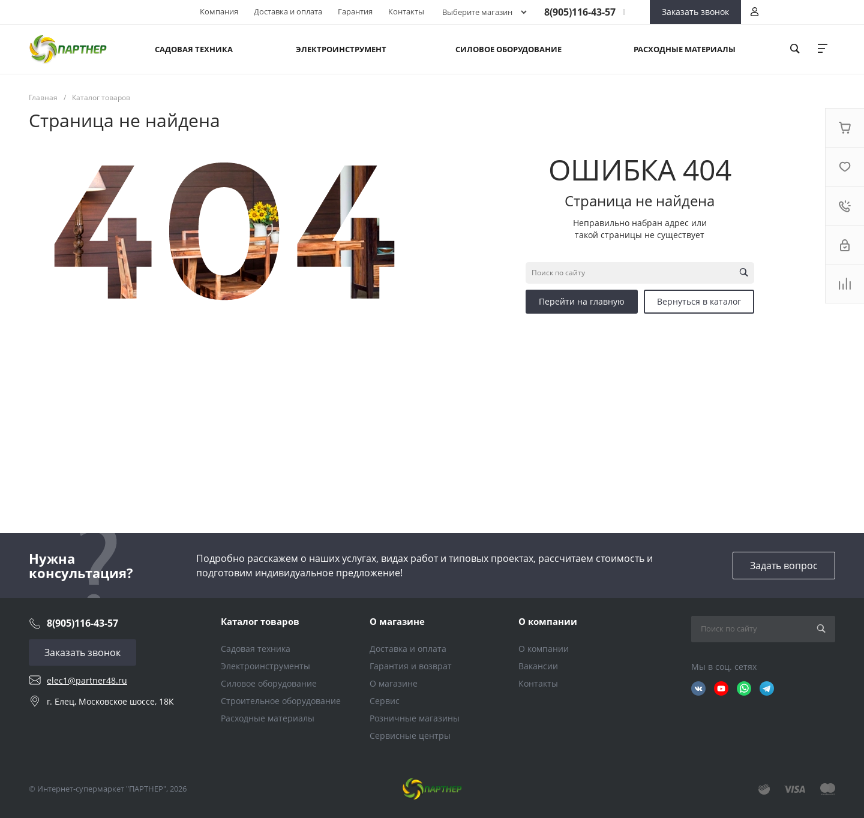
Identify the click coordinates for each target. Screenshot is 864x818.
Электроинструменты (265, 666)
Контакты (406, 11)
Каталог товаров (260, 621)
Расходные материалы (267, 718)
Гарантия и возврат (411, 666)
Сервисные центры (410, 735)
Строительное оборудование (281, 700)
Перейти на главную (582, 301)
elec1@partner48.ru (87, 680)
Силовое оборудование (269, 683)
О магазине (397, 621)
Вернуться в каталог (699, 301)
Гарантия (355, 11)
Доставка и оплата (288, 11)
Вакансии (538, 666)
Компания (219, 11)
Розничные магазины (415, 718)
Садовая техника (255, 648)
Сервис (385, 700)
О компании (547, 621)
